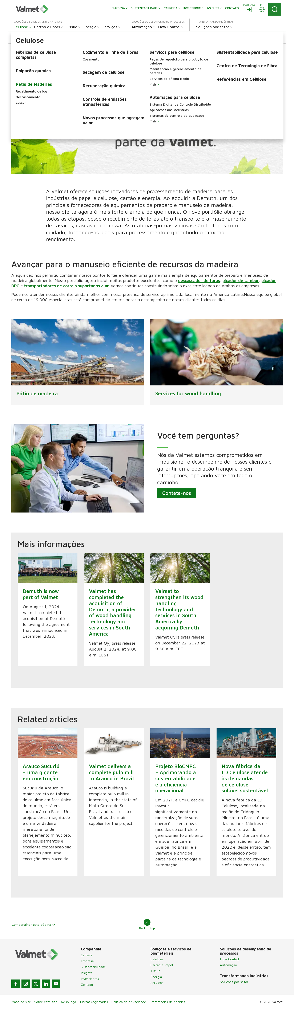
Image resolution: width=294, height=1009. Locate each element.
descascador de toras (199, 280)
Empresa (87, 961)
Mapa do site (21, 1002)
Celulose (156, 959)
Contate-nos (176, 493)
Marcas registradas (94, 1002)
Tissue (155, 971)
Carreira (87, 955)
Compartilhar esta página (34, 924)
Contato (87, 984)
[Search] (274, 9)
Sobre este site (45, 1002)
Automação (228, 965)
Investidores (90, 979)
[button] (24, 37)
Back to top (147, 924)
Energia (156, 977)
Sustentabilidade (93, 967)
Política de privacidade (128, 1002)
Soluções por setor (234, 982)
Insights (86, 973)
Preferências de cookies (167, 1002)
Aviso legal (69, 1002)
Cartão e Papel (161, 965)
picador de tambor (240, 280)
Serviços (156, 983)
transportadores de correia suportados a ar (66, 285)
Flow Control (229, 959)
